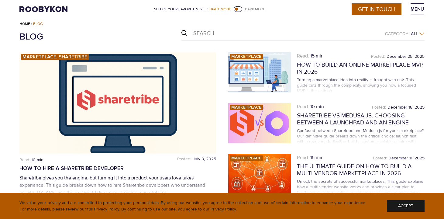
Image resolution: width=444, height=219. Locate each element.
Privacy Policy (106, 209)
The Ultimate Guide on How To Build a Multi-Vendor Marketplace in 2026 (354, 170)
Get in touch (376, 9)
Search (184, 33)
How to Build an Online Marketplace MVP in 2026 (360, 68)
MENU (417, 9)
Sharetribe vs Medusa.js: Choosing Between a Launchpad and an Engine (353, 119)
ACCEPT (405, 205)
